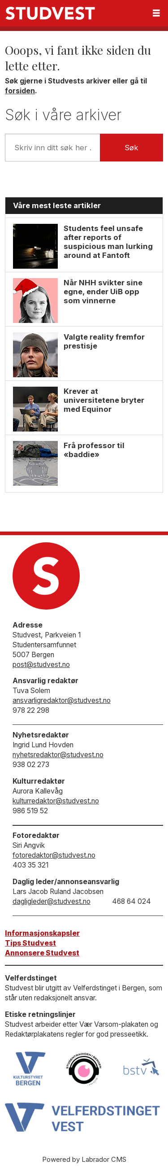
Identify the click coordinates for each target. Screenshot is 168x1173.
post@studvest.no (41, 664)
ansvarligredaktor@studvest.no (62, 700)
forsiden (20, 91)
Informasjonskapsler (42, 933)
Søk (131, 147)
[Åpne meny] (156, 13)
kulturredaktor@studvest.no (56, 801)
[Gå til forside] (50, 13)
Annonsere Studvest (42, 953)
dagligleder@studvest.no (51, 901)
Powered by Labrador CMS (84, 1159)
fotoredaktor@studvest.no (54, 855)
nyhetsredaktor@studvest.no (58, 754)
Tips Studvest (30, 943)
